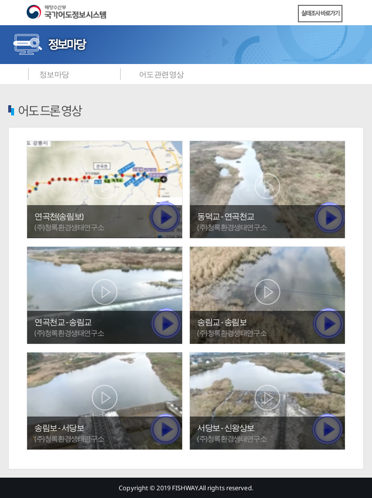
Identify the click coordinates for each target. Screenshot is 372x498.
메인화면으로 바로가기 (14, 74)
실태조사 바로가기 (320, 13)
